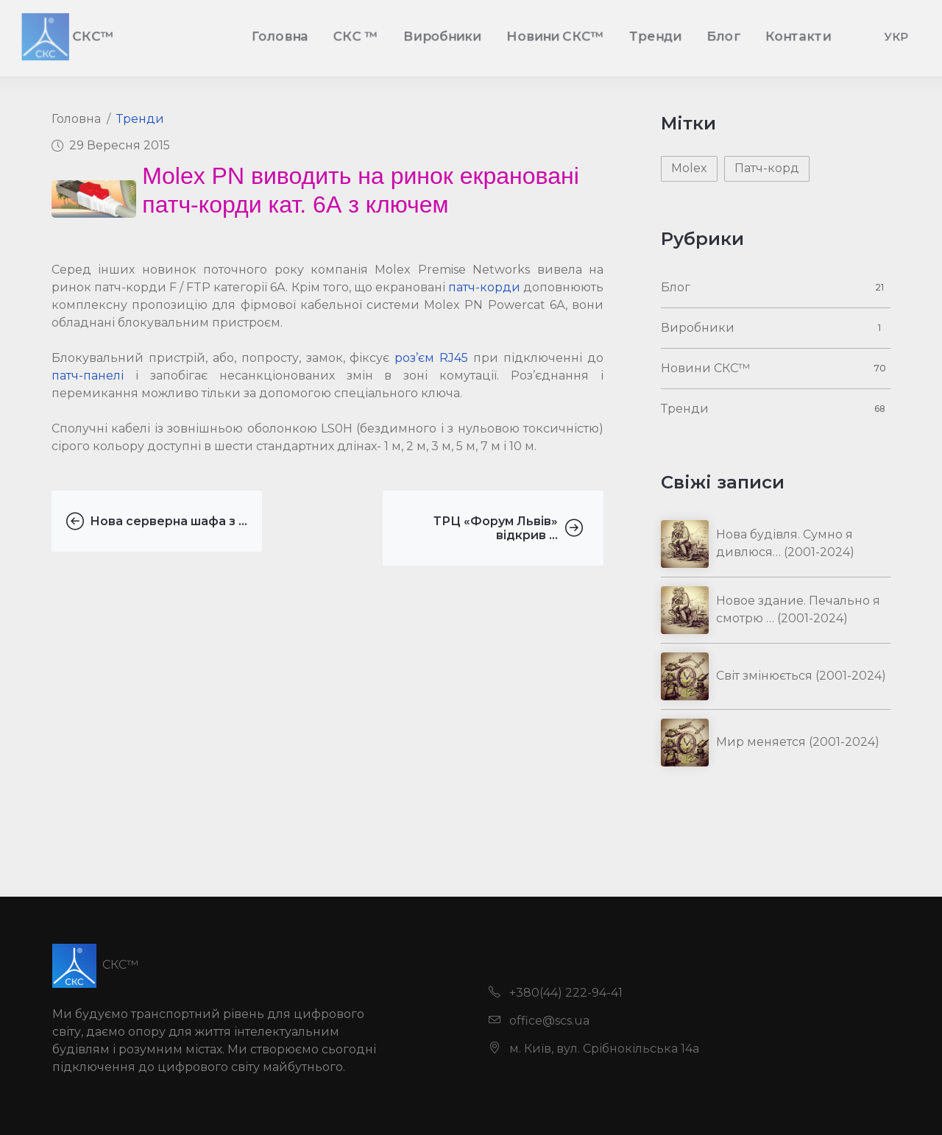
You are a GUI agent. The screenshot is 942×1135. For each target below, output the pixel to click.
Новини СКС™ (705, 368)
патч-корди (484, 287)
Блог (675, 287)
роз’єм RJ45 (431, 358)
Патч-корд (766, 168)
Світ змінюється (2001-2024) (801, 676)
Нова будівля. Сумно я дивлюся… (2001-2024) (785, 543)
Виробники (697, 328)
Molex (689, 168)
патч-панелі (88, 376)
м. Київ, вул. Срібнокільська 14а (594, 1049)
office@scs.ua (539, 1021)
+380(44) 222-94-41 (556, 993)
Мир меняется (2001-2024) (797, 742)
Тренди (140, 119)
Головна (76, 119)
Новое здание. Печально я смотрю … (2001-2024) (798, 609)
